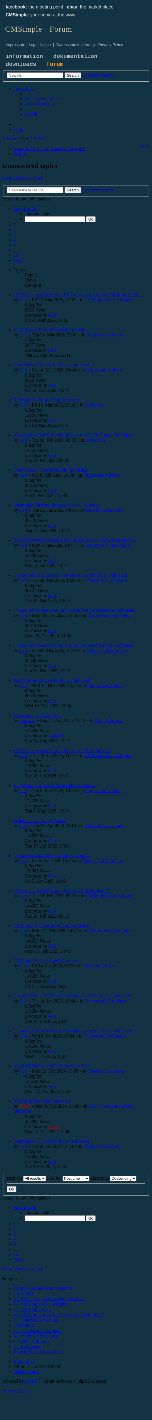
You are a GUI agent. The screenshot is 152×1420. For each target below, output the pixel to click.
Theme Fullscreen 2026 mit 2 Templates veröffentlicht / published (73, 645)
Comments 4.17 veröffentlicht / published (51, 1141)
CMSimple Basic (99, 965)
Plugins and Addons (104, 334)
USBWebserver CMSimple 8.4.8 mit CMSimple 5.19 (62, 750)
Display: (26, 1178)
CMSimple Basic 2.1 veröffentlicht (45, 960)
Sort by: (68, 1178)
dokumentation (75, 56)
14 (35, 138)
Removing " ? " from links (37, 715)
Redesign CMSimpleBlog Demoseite (47, 399)
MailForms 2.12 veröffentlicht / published (52, 329)
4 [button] (15, 239)
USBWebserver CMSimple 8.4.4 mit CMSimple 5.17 (62, 890)
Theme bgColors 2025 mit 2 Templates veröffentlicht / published (72, 1030)
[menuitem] (42, 98)
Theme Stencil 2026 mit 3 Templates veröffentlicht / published (70, 575)
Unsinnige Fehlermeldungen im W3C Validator (56, 505)
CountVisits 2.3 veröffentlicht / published (51, 470)
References (95, 405)
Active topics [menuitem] (10, 138)
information (24, 56)
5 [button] (15, 245)
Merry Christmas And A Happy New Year (51, 1066)
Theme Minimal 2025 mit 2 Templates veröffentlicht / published (72, 995)
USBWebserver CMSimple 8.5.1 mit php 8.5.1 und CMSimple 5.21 (75, 540)
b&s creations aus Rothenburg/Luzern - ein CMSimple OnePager (73, 435)
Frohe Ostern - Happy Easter (40, 820)
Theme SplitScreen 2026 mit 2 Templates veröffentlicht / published (74, 610)
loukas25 (27, 720)
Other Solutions (109, 720)
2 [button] (15, 229)
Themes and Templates (106, 580)
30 (40, 138)
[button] (25, 208)
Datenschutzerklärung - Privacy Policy (89, 44)
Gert (23, 299)
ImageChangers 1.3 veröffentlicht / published (55, 785)
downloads (21, 64)
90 (44, 138)
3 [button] (15, 234)
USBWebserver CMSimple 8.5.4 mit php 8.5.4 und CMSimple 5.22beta (79, 294)
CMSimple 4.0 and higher (108, 299)
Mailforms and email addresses (42, 1101)
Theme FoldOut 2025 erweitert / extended (52, 855)
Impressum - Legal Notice (28, 44)
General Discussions (103, 510)
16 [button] (16, 255)
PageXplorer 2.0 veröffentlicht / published (52, 680)
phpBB (31, 1381)
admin (25, 1106)
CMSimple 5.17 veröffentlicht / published (51, 925)
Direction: (113, 1178)
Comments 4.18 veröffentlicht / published (51, 364)
